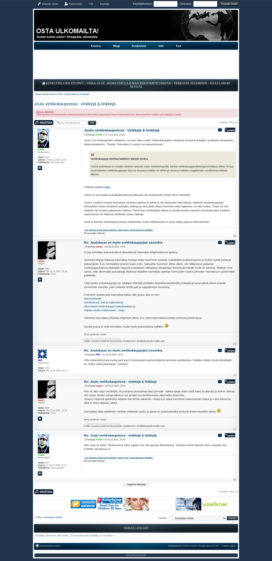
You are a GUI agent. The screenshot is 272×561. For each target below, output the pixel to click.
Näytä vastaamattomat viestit (48, 94)
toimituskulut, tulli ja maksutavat (103, 302)
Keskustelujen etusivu (65, 83)
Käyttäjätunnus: (142, 3)
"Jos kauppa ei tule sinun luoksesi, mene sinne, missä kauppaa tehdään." (119, 230)
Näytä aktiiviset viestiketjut (77, 94)
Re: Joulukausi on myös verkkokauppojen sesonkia (123, 242)
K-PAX (99, 135)
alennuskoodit (92, 298)
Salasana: (186, 3)
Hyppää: (163, 518)
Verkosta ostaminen (190, 83)
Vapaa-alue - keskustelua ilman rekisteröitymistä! (128, 83)
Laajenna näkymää (136, 484)
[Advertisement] (136, 64)
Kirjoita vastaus (44, 122)
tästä (107, 187)
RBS (98, 354)
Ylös (235, 236)
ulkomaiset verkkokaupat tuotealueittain (108, 306)
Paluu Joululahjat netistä (49, 517)
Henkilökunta (175, 545)
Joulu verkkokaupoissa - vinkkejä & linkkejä (75, 104)
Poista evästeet (190, 545)
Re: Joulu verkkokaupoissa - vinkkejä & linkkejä (120, 381)
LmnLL (99, 247)
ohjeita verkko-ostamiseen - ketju (104, 310)
